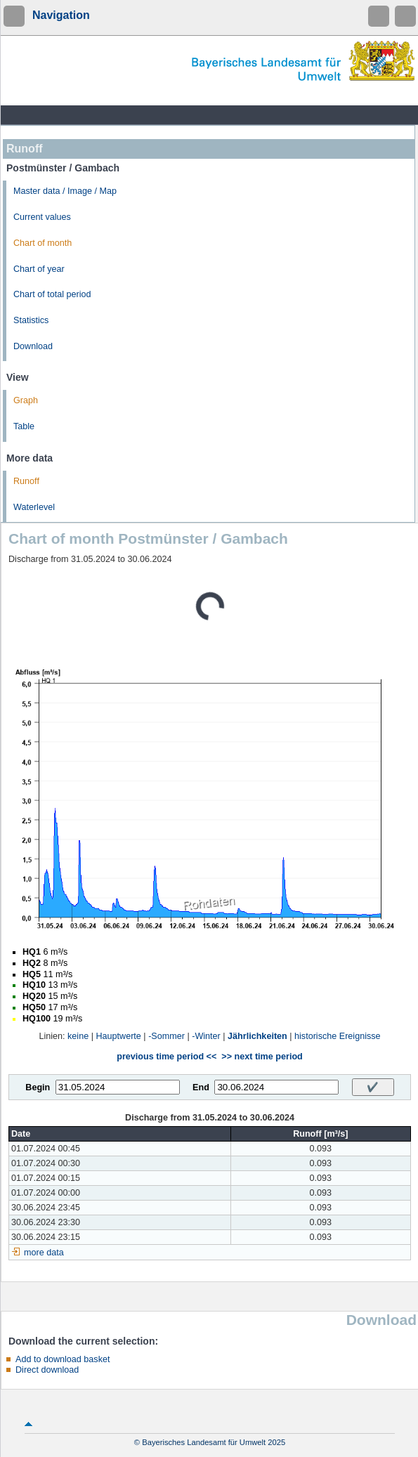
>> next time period (261, 1056)
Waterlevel (34, 507)
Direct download (47, 1370)
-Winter (206, 1036)
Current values (42, 217)
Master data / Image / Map (65, 191)
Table (23, 426)
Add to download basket (62, 1359)
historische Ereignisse (337, 1036)
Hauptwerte (118, 1036)
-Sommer (166, 1036)
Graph (25, 400)
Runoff (26, 481)
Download (33, 346)
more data (44, 1252)
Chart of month (42, 243)
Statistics (30, 320)
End (200, 1087)
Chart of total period (52, 294)
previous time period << (166, 1056)
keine (78, 1036)
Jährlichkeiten (257, 1036)
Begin (37, 1087)
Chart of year (39, 269)
